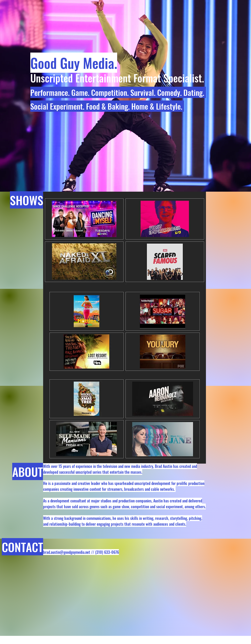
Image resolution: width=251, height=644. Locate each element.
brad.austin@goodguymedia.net (66, 552)
